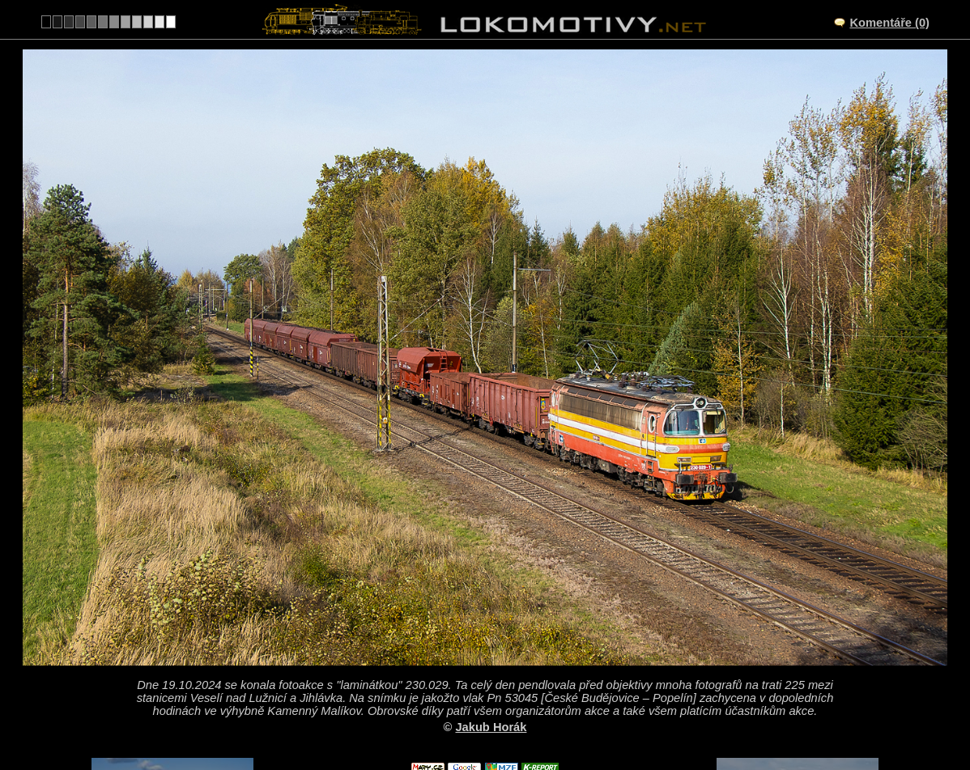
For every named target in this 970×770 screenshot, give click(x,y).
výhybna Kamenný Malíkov (502, 633)
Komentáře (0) (889, 22)
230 (523, 718)
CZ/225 (499, 651)
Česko (476, 718)
